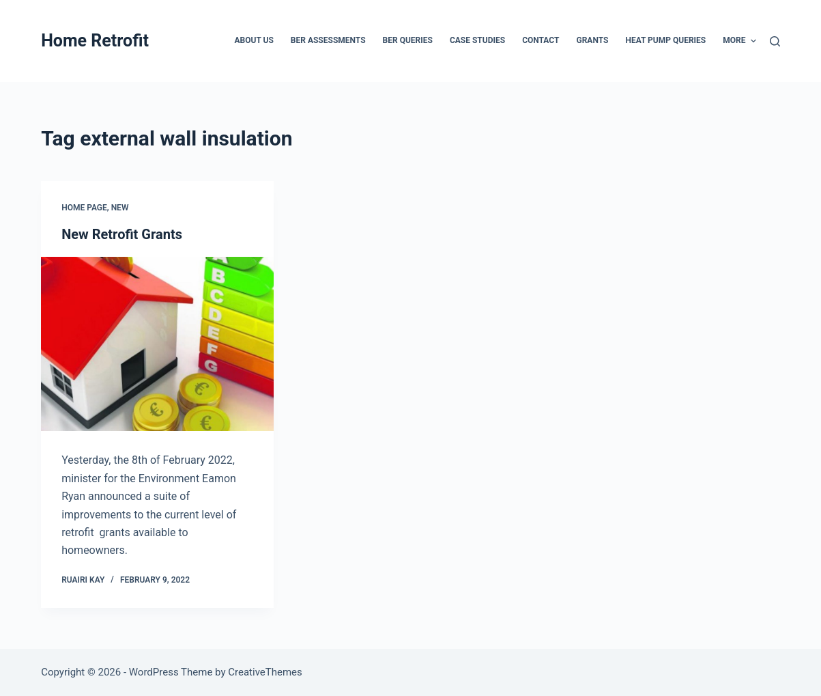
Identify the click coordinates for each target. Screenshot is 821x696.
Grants (592, 40)
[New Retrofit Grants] (157, 344)
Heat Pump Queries (665, 40)
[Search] (775, 41)
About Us (254, 40)
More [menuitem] (739, 41)
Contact (540, 40)
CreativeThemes (265, 672)
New (120, 207)
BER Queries (408, 40)
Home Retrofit (95, 41)
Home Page (84, 207)
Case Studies (477, 40)
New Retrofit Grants (121, 234)
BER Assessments (328, 40)
